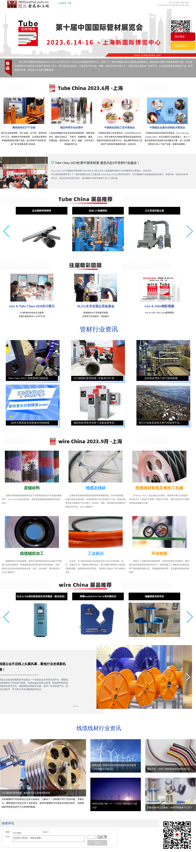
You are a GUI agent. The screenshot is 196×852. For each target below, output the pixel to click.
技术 (169, 5)
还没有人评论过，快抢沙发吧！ (48, 838)
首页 (159, 5)
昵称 (8, 832)
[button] (6, 231)
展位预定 (180, 36)
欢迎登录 (62, 3)
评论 (8, 837)
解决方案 (180, 5)
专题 (187, 5)
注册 (69, 3)
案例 (173, 5)
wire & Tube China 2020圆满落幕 (159, 312)
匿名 (46, 832)
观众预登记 (181, 45)
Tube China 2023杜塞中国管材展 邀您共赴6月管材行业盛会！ (97, 163)
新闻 (164, 5)
